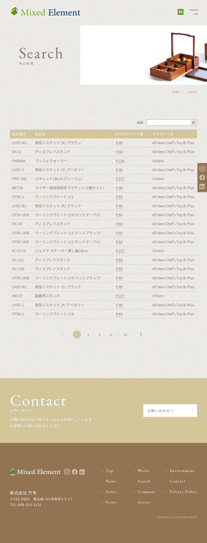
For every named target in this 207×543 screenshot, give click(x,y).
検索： (141, 122)
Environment (182, 470)
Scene (111, 502)
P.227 (120, 178)
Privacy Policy (183, 491)
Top (109, 470)
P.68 (119, 151)
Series (111, 491)
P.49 (119, 142)
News (111, 481)
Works (144, 470)
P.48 (119, 187)
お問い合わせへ (165, 410)
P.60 (119, 196)
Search (144, 481)
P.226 (120, 160)
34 (126, 334)
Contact (178, 481)
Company (147, 491)
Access (144, 502)
